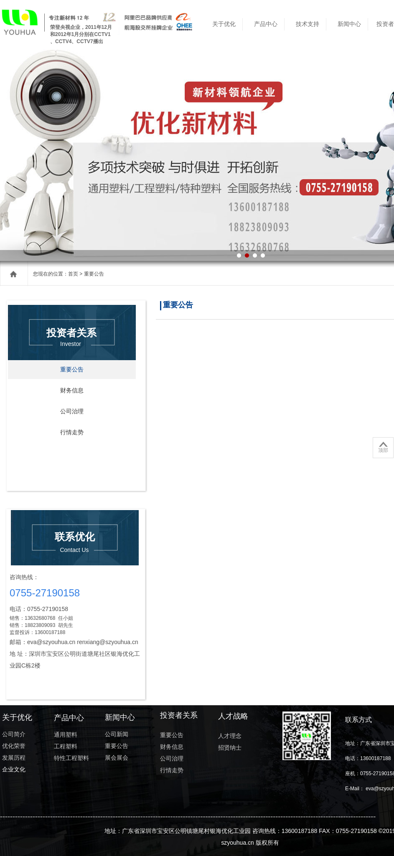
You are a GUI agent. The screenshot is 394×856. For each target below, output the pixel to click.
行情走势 (72, 432)
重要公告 (72, 369)
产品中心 (265, 24)
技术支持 (307, 24)
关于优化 (224, 24)
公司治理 (72, 411)
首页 (73, 274)
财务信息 (72, 390)
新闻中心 (349, 24)
